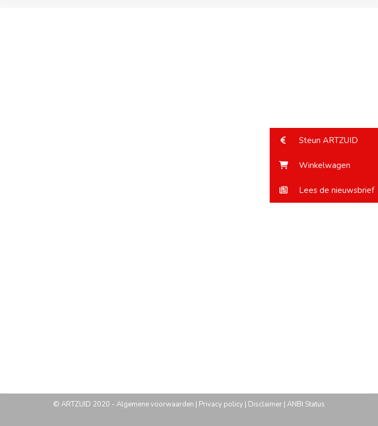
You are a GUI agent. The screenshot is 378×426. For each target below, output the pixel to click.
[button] (324, 140)
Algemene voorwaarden (155, 404)
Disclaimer (265, 404)
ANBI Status (306, 404)
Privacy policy (221, 404)
